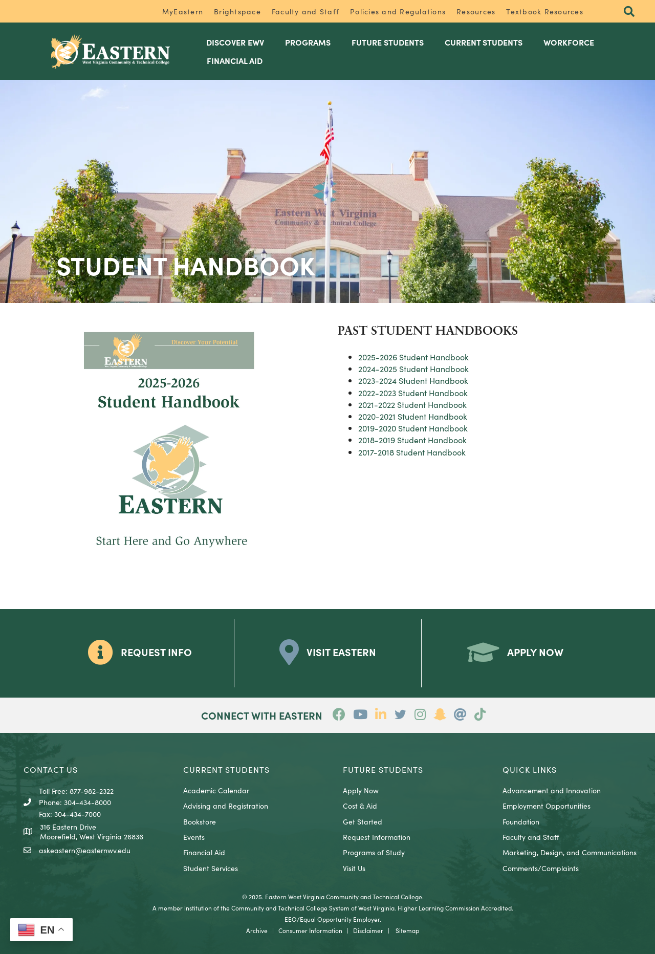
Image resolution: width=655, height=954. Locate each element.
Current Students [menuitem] (483, 42)
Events (194, 837)
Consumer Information (310, 930)
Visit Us (354, 868)
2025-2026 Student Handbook (413, 356)
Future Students (383, 769)
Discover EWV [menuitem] (235, 42)
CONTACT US (51, 769)
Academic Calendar (216, 790)
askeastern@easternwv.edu (84, 850)
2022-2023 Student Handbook (413, 392)
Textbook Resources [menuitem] (544, 11)
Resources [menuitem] (475, 11)
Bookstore (199, 821)
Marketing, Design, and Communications (570, 852)
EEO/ (292, 919)
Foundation (521, 821)
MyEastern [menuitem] (182, 11)
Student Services (210, 868)
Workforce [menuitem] (568, 42)
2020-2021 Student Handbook (412, 416)
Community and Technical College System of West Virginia (313, 907)
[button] (629, 12)
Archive (257, 930)
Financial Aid (204, 852)
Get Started (362, 821)
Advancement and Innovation (552, 790)
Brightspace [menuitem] (237, 11)
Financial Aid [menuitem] (235, 60)
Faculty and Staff (531, 837)
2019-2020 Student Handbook (413, 427)
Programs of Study (374, 852)
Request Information (376, 837)
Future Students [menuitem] (388, 42)
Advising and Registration (225, 805)
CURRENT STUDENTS (226, 769)
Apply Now (361, 790)
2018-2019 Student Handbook (412, 439)
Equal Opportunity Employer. (340, 919)
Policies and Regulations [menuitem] (398, 11)
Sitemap (407, 930)
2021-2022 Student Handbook (412, 404)
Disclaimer (368, 930)
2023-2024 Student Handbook (413, 380)
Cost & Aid (360, 805)
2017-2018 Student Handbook (412, 452)
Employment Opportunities (547, 805)
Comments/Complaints (541, 868)
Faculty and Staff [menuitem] (305, 11)
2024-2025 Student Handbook (413, 368)
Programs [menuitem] (308, 42)
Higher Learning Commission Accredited (455, 907)
